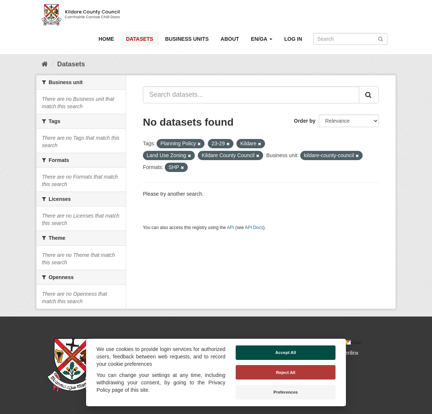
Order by (304, 121)
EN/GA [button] (261, 39)
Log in (293, 39)
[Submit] (380, 38)
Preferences (286, 392)
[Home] (45, 64)
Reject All (285, 372)
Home (106, 39)
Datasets (139, 39)
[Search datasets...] (251, 94)
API (230, 227)
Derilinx (346, 353)
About (229, 39)
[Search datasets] (350, 39)
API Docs (254, 227)
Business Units (187, 39)
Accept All (285, 352)
